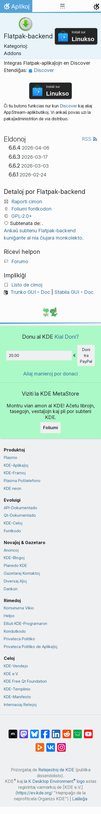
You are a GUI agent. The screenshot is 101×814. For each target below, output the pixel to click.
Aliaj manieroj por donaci (50, 374)
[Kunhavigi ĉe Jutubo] (88, 731)
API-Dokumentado (20, 507)
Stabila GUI (66, 292)
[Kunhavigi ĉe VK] (50, 744)
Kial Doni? (66, 336)
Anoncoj (11, 550)
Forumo (19, 261)
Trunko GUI (23, 292)
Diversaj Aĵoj (15, 581)
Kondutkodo (15, 631)
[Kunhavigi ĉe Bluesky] (34, 731)
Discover (41, 70)
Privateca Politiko (19, 638)
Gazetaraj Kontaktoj (22, 573)
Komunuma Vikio (19, 608)
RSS (89, 139)
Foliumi (50, 427)
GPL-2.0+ (21, 216)
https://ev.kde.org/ (35, 792)
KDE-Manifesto (17, 696)
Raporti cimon (26, 201)
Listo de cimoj (26, 285)
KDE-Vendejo (16, 666)
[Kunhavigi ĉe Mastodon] (23, 731)
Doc (45, 292)
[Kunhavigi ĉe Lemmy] (77, 731)
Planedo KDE (15, 565)
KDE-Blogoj (14, 557)
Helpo (9, 615)
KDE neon (12, 488)
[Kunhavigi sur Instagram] (61, 744)
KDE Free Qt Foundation (25, 681)
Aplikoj (16, 8)
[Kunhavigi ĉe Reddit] (66, 731)
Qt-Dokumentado (20, 515)
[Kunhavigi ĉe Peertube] (40, 744)
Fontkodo (12, 531)
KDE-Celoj (13, 523)
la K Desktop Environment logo (54, 781)
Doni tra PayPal (86, 355)
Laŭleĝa (79, 798)
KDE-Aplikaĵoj (16, 465)
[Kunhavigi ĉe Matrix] (13, 731)
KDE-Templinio (17, 689)
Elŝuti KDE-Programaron (25, 623)
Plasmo (10, 457)
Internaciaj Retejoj (20, 704)
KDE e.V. (11, 673)
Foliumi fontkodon (31, 209)
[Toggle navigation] (62, 6)
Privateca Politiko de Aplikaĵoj (30, 646)
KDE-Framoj (15, 473)
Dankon (11, 589)
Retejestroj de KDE (56, 769)
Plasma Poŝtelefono (22, 480)
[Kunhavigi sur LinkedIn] (56, 731)
